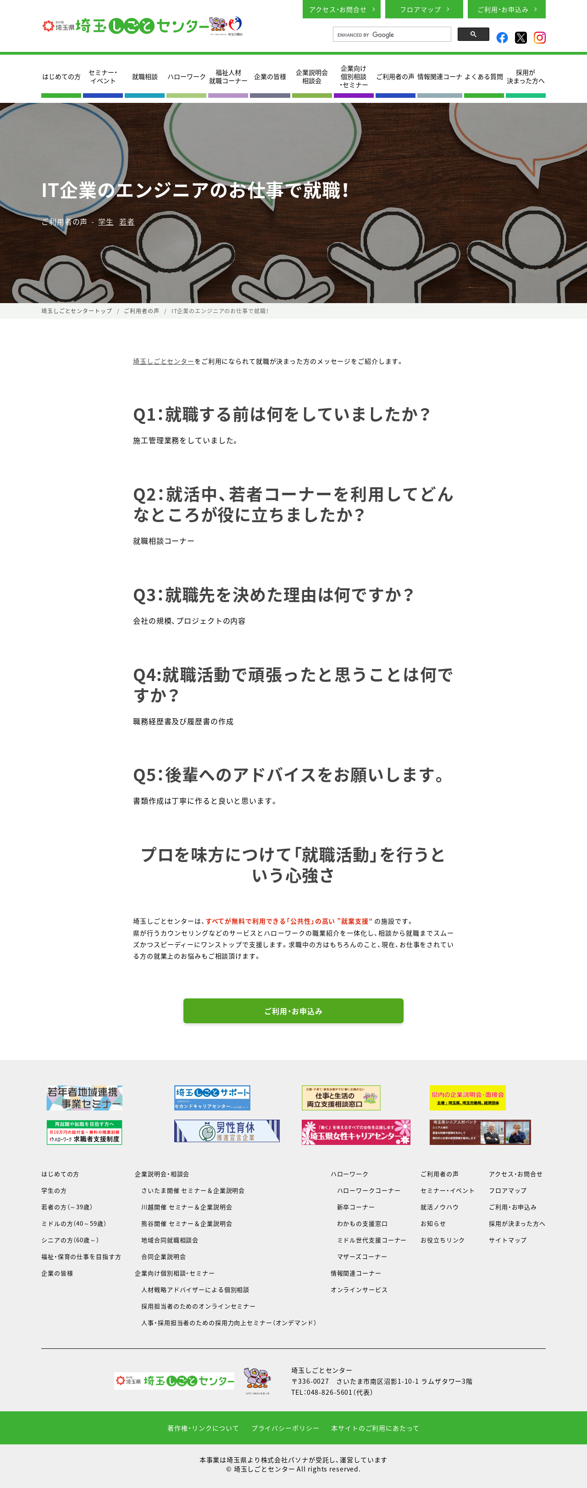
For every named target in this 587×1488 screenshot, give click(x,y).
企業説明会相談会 (312, 76)
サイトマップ (508, 1239)
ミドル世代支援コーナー (369, 1239)
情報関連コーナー (356, 1272)
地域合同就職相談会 (167, 1239)
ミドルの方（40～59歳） (73, 1223)
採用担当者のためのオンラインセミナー (195, 1306)
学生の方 (54, 1190)
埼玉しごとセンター (163, 361)
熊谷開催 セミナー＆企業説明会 (183, 1223)
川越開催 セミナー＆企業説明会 (183, 1206)
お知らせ (433, 1223)
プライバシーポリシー (285, 1427)
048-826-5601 (330, 1392)
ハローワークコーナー (366, 1190)
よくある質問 (484, 76)
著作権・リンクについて (203, 1427)
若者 (127, 221)
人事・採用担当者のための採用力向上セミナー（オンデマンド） (225, 1322)
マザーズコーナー (359, 1256)
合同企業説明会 (160, 1256)
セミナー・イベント (103, 76)
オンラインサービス (359, 1289)
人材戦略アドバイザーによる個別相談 (192, 1289)
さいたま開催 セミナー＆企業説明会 (190, 1190)
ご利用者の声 (395, 76)
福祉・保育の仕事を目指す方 (81, 1256)
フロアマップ (420, 9)
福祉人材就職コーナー (228, 76)
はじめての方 (61, 76)
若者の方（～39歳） (67, 1206)
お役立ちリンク (443, 1239)
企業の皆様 (270, 76)
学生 (106, 221)
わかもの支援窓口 (359, 1223)
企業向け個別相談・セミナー (353, 76)
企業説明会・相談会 (162, 1173)
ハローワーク (186, 76)
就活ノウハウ (440, 1206)
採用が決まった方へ (526, 76)
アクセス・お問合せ (338, 9)
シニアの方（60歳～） (70, 1239)
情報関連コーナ (439, 76)
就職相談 (145, 76)
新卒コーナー (353, 1206)
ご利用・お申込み (503, 9)
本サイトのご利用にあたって (375, 1427)
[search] (391, 34)
